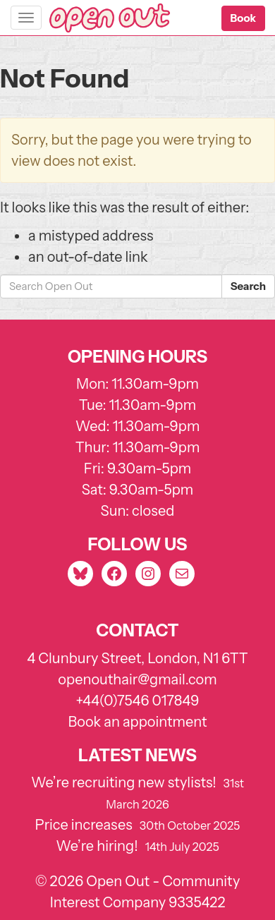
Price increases (84, 824)
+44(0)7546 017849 (137, 700)
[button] (243, 18)
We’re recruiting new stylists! (123, 782)
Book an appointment (137, 721)
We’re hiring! (97, 845)
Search (248, 286)
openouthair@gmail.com (137, 679)
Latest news (137, 755)
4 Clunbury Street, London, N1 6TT (137, 658)
